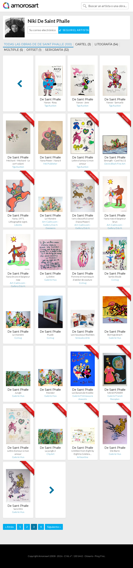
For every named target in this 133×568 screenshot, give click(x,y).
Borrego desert (114, 334)
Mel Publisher (50, 163)
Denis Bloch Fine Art (114, 163)
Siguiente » (54, 526)
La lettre (50, 276)
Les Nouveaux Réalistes (82, 334)
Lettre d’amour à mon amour (18, 452)
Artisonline (82, 457)
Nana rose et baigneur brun (115, 220)
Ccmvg (82, 282)
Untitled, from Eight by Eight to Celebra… (82, 452)
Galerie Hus (50, 279)
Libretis (18, 224)
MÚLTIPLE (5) (13, 50)
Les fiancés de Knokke (82, 392)
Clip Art (50, 453)
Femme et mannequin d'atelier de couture (82, 278)
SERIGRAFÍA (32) (57, 50)
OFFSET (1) (33, 50)
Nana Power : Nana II (50, 160)
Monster (50, 392)
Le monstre (18, 334)
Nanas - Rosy (50, 102)
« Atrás (9, 526)
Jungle (18, 392)
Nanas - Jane (82, 102)
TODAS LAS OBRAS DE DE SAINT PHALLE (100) (38, 44)
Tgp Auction (50, 105)
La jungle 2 (50, 450)
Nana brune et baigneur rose (18, 278)
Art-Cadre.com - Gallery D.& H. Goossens (50, 224)
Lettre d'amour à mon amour (83, 162)
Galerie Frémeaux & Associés (82, 397)
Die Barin (115, 450)
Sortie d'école (114, 276)
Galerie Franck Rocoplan (115, 397)
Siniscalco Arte (82, 337)
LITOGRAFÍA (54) (106, 44)
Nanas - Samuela (114, 102)
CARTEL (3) (83, 44)
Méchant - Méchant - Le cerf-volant (18, 162)
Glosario (89, 556)
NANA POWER (115, 392)
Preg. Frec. (100, 556)
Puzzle (50, 334)
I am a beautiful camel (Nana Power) (83, 220)
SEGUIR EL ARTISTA (74, 30)
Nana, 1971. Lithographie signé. (18, 220)
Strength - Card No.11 (115, 160)
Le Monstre (50, 218)
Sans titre (18, 508)
